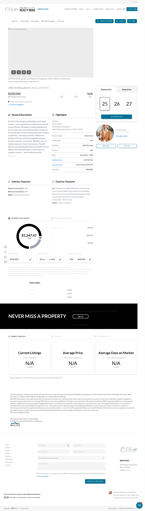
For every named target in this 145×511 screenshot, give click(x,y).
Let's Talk (133, 9)
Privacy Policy (112, 508)
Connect (7, 465)
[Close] (140, 491)
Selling (7, 453)
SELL (89, 9)
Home (7, 444)
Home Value (9, 459)
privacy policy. (43, 476)
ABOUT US (110, 9)
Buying (7, 450)
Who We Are (9, 462)
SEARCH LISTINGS (71, 9)
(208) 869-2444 (42, 9)
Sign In (137, 2)
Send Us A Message (95, 481)
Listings (7, 447)
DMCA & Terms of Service (126, 508)
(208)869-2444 (124, 470)
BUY (81, 9)
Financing (8, 456)
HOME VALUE (99, 9)
